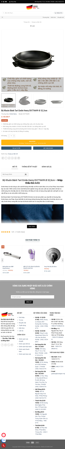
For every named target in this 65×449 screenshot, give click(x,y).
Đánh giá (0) (46, 167)
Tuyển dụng (22, 325)
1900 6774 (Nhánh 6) (57, 326)
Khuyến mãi (61, 17)
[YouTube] (6, 1)
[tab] (15, 167)
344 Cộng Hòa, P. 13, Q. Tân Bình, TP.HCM (40, 351)
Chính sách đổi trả (24, 344)
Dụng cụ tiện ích (36, 22)
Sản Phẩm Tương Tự (32, 240)
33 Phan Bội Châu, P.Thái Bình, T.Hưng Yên (41, 430)
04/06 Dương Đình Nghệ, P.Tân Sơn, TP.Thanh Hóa (41, 405)
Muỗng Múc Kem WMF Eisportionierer (8, 267)
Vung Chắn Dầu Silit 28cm (50, 266)
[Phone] (4, 445)
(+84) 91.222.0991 (40, 409)
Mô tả (14, 167)
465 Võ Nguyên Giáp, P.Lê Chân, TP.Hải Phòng (41, 394)
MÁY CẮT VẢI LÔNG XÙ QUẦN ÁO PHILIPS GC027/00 (31, 267)
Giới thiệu (22, 317)
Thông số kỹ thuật (29, 167)
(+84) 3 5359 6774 (40, 386)
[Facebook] (1, 1)
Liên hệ (21, 331)
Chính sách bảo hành (25, 346)
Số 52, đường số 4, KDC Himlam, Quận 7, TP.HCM (41, 364)
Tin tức (21, 320)
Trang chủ (27, 22)
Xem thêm (32, 226)
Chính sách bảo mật (25, 354)
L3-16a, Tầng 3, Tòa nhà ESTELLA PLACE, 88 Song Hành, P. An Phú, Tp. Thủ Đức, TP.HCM (41, 380)
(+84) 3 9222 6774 (59, 1)
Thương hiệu (46, 17)
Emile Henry (13, 114)
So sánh (4, 120)
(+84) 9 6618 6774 (40, 398)
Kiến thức (53, 17)
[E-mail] (3, 1)
